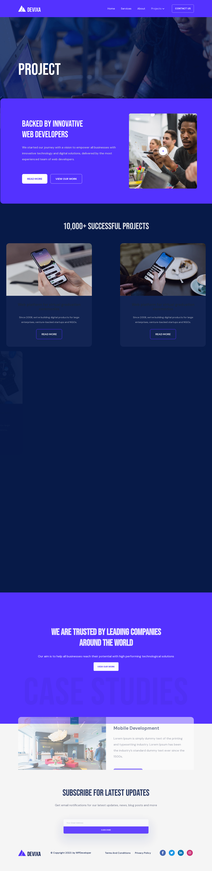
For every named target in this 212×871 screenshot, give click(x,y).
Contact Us (183, 8)
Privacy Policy (143, 852)
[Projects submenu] (163, 8)
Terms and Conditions (117, 852)
